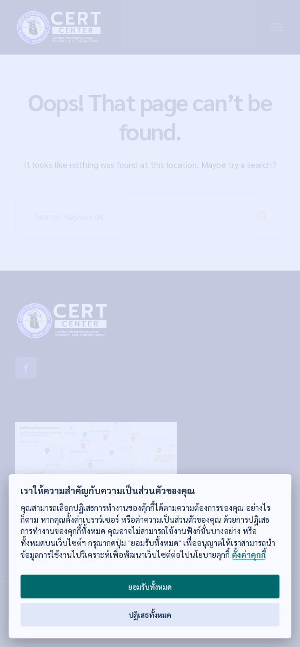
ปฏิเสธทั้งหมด (150, 614)
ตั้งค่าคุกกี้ (249, 555)
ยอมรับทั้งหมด (150, 586)
